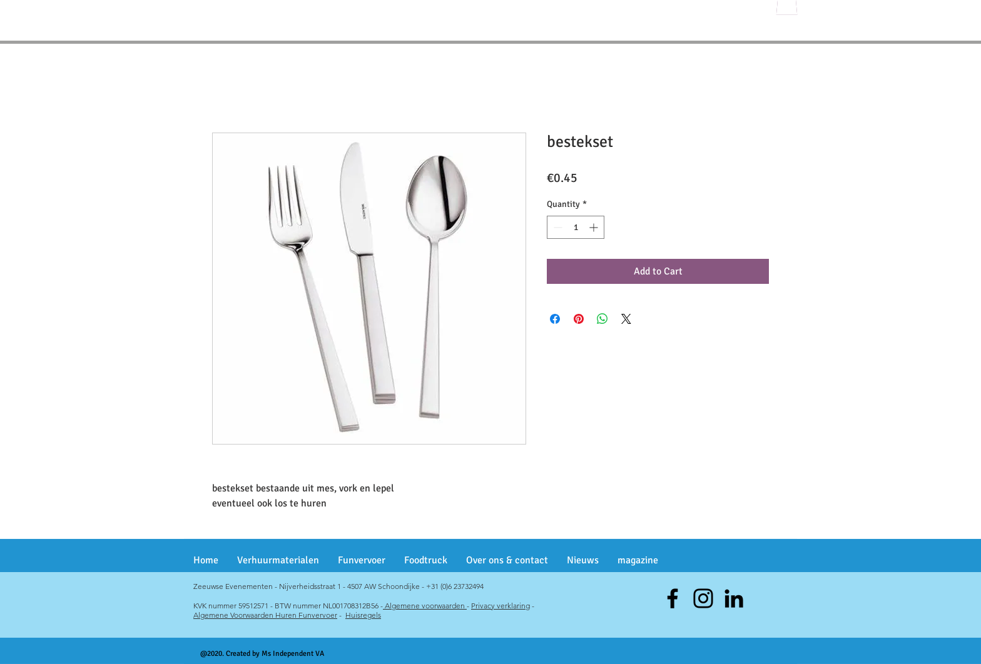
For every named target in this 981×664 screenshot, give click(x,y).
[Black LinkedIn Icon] (734, 598)
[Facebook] (672, 598)
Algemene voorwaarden (425, 605)
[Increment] (594, 227)
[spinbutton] (575, 227)
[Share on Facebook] (554, 318)
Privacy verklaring (500, 605)
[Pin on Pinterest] (578, 318)
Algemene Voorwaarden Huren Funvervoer (265, 615)
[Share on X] (626, 318)
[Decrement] (556, 227)
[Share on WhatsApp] (602, 318)
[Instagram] (703, 598)
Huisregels (363, 615)
